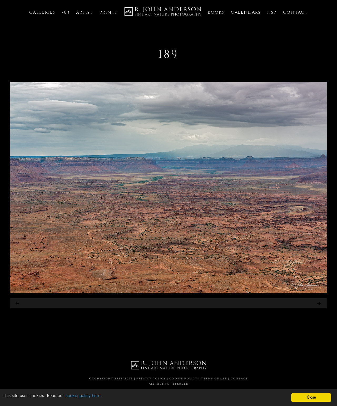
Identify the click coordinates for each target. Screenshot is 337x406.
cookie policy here (83, 395)
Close (311, 397)
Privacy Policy (151, 378)
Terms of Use (214, 378)
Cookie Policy (183, 378)
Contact (239, 378)
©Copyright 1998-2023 (111, 378)
